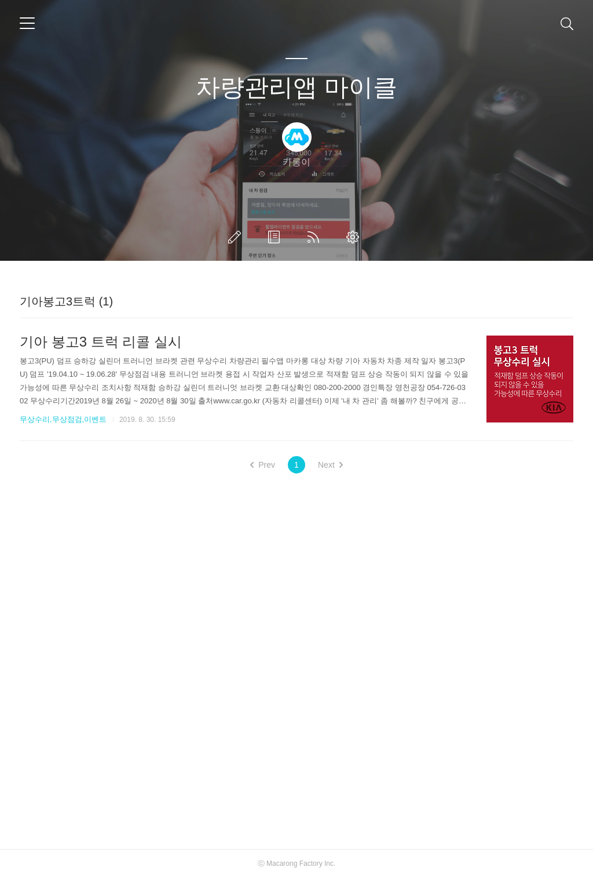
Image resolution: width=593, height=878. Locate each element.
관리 (355, 237)
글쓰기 (237, 237)
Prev (262, 464)
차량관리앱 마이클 (296, 87)
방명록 (276, 237)
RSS (316, 237)
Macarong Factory (294, 863)
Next (330, 464)
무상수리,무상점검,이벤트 (63, 419)
